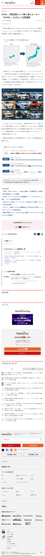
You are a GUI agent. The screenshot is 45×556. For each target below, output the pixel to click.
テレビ (32, 475)
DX (2, 475)
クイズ (3, 495)
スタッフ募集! (10, 534)
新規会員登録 (22, 349)
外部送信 (9, 548)
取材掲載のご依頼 (33, 454)
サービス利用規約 (11, 543)
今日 (12, 369)
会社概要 (9, 541)
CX (2, 478)
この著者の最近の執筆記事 (18, 283)
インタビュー (5, 491)
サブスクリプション (6, 23)
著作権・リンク (10, 532)
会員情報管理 (10, 536)
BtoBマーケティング (21, 475)
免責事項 (9, 539)
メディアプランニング (22, 482)
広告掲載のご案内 (11, 454)
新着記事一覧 (7, 467)
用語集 (5, 506)
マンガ (32, 491)
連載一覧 (18, 495)
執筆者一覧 (33, 495)
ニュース (5, 461)
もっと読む (6, 263)
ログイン (22, 353)
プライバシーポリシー (12, 546)
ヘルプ (8, 529)
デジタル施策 (19, 478)
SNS (32, 478)
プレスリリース (9, 244)
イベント (5, 501)
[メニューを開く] (2, 2)
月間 (33, 369)
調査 (17, 491)
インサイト (5, 482)
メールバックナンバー (22, 345)
